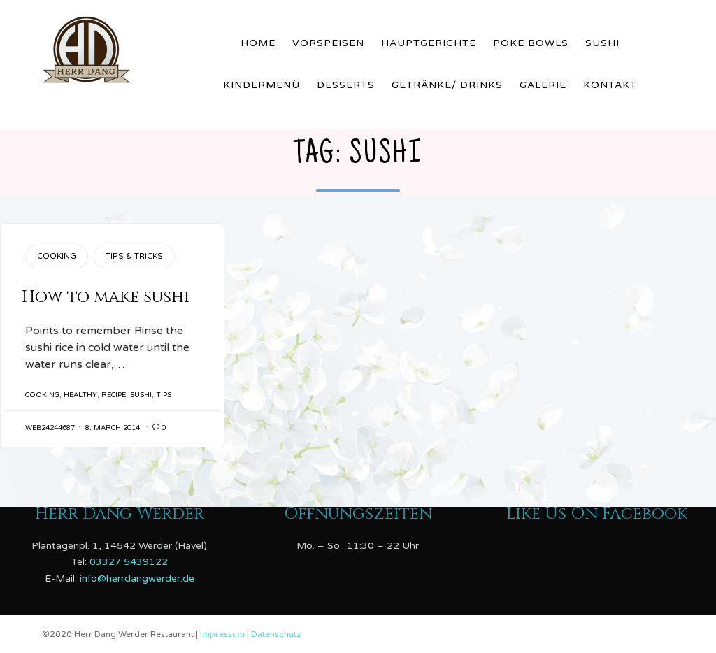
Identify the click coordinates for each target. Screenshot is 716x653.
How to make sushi (105, 297)
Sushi (602, 43)
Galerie (543, 85)
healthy (80, 395)
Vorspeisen (328, 43)
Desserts (346, 85)
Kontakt (610, 85)
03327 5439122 (129, 562)
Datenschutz (276, 634)
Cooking (56, 256)
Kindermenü (261, 85)
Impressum (223, 634)
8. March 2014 (112, 428)
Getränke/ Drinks (447, 85)
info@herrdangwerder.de (137, 578)
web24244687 (50, 428)
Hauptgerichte (428, 43)
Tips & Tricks (134, 256)
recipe (113, 395)
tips (163, 395)
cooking (42, 395)
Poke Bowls (530, 43)
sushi (141, 395)
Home (258, 43)
